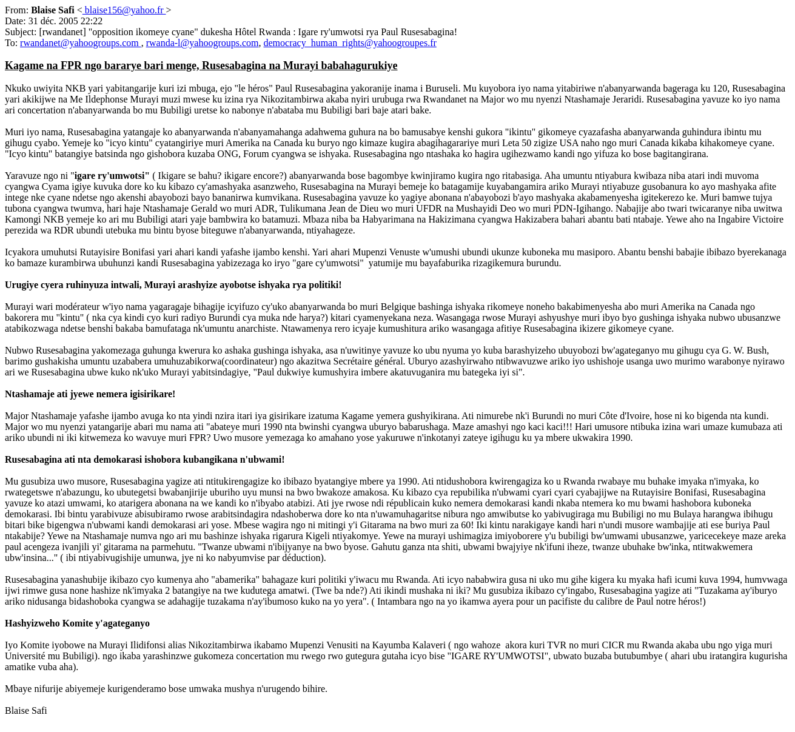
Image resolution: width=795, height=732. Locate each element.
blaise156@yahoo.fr (124, 10)
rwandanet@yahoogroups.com (80, 43)
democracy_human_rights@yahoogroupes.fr (349, 43)
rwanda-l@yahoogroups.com (202, 43)
